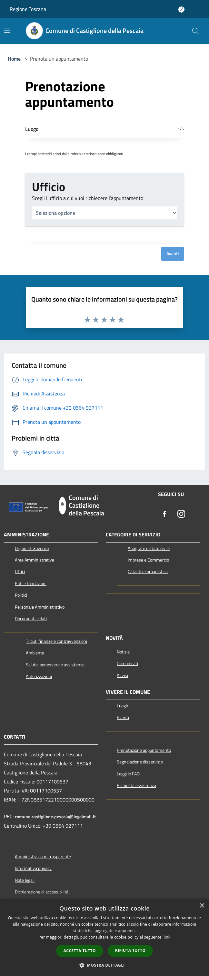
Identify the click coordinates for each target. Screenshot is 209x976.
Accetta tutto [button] (80, 950)
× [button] (201, 905)
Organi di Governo (32, 548)
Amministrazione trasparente (43, 856)
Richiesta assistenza (136, 785)
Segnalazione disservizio (140, 761)
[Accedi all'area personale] (181, 9)
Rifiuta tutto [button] (130, 950)
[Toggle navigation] (7, 30)
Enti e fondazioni (30, 583)
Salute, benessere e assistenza (55, 664)
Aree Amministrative (34, 559)
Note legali (25, 880)
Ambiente (35, 652)
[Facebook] (164, 514)
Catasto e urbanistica (148, 571)
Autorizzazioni (39, 676)
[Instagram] (181, 514)
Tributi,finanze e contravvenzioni (56, 641)
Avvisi (122, 675)
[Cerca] (195, 31)
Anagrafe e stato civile (149, 548)
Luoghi (123, 705)
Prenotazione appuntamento (144, 750)
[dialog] (104, 937)
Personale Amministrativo (40, 607)
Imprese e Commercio (148, 559)
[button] (104, 965)
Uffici (20, 571)
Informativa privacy (33, 868)
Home (14, 59)
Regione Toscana (28, 9)
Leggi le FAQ (128, 773)
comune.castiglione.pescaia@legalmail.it (55, 816)
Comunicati (127, 663)
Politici (21, 595)
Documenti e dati (31, 618)
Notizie (123, 651)
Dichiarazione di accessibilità (41, 891)
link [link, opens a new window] (167, 937)
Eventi (123, 717)
